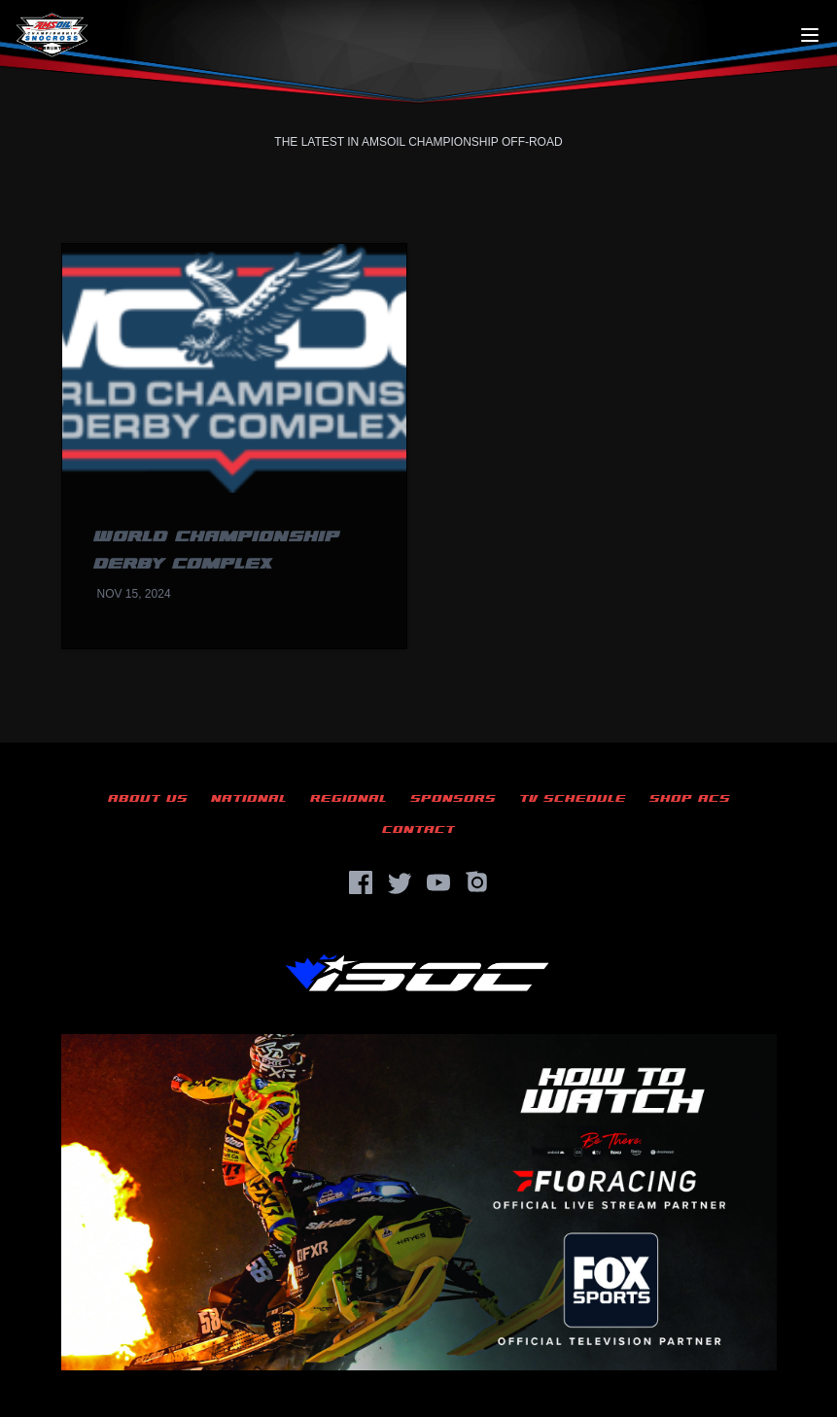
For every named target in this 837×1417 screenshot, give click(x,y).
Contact (418, 829)
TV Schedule (572, 798)
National (249, 798)
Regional (348, 798)
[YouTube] (438, 882)
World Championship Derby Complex (216, 550)
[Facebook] (360, 882)
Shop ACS (689, 798)
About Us (148, 798)
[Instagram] (477, 882)
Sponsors (453, 798)
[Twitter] (399, 882)
